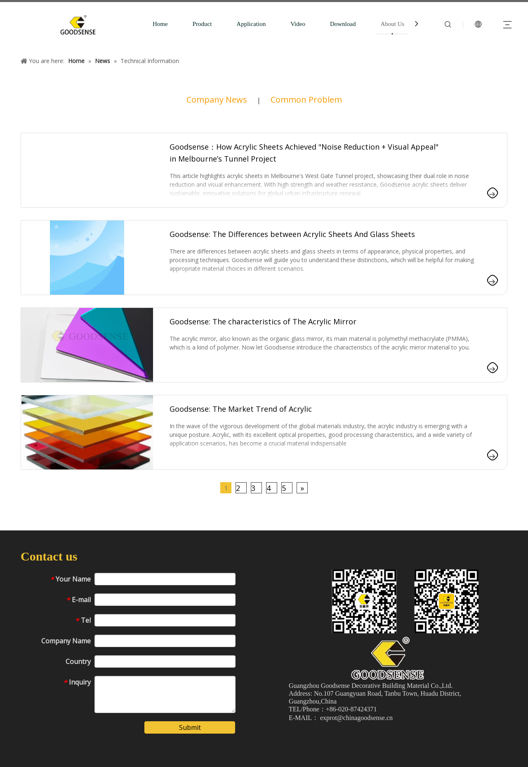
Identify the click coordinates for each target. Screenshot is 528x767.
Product (202, 24)
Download (343, 24)
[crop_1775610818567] (388, 658)
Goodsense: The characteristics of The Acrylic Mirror (263, 321)
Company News (216, 99)
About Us (392, 24)
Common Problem (306, 99)
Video (297, 24)
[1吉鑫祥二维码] (407, 601)
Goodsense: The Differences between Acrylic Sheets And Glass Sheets (292, 234)
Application (251, 24)
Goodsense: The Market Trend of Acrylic (241, 409)
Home (160, 24)
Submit (190, 727)
